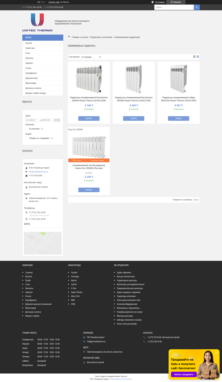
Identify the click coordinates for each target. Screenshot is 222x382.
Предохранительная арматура (130, 288)
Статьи (28, 68)
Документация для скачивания (38, 304)
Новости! (29, 63)
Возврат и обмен (32, 316)
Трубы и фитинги (124, 272)
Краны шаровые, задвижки (128, 292)
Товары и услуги (80, 37)
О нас (27, 53)
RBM (73, 300)
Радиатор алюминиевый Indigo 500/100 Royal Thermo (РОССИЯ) (178, 99)
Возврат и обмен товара (35, 93)
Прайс (28, 280)
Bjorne (73, 280)
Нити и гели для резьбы (127, 324)
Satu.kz (124, 376)
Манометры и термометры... (129, 308)
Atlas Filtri (75, 296)
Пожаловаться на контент (121, 379)
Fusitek (74, 272)
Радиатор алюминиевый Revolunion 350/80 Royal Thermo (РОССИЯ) (89, 99)
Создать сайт (54, 2)
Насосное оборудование (127, 304)
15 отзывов (159, 2)
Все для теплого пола (126, 276)
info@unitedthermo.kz (38, 172)
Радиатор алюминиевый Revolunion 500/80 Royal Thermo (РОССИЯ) (134, 99)
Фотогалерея (30, 83)
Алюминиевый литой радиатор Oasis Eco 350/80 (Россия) (89, 167)
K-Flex (73, 288)
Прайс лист (30, 48)
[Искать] (197, 7)
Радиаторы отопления (101, 37)
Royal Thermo (76, 292)
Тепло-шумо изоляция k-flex (128, 300)
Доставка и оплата (33, 88)
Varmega (75, 276)
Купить (89, 118)
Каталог (28, 43)
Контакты (29, 58)
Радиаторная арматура (127, 280)
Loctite (74, 284)
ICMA (73, 304)
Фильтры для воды (125, 316)
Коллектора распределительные (130, 284)
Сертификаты (31, 73)
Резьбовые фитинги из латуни (129, 312)
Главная (28, 272)
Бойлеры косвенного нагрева (129, 320)
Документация (31, 78)
